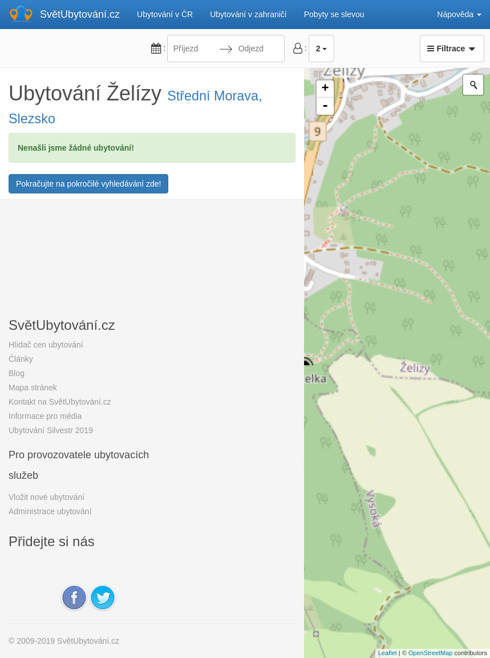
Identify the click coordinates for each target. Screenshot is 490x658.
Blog (17, 373)
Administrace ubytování (50, 511)
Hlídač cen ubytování (46, 344)
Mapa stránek (33, 387)
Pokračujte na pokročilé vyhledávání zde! (88, 183)
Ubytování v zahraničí (248, 14)
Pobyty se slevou (334, 14)
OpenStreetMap (430, 652)
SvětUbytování (80, 14)
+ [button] (325, 89)
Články (21, 359)
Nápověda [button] (459, 14)
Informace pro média (45, 416)
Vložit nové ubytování (46, 497)
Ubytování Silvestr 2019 (51, 430)
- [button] (325, 106)
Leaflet (387, 652)
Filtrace (452, 48)
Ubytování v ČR (165, 14)
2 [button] (321, 48)
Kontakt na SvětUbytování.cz (60, 401)
